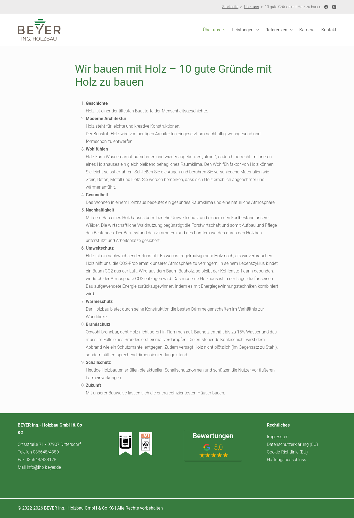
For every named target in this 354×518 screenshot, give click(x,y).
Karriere (307, 29)
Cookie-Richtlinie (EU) (287, 452)
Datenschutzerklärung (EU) (292, 444)
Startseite (230, 7)
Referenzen (280, 30)
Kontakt (328, 29)
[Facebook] (326, 7)
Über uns (251, 7)
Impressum (278, 436)
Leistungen (246, 30)
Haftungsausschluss (286, 459)
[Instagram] (334, 7)
